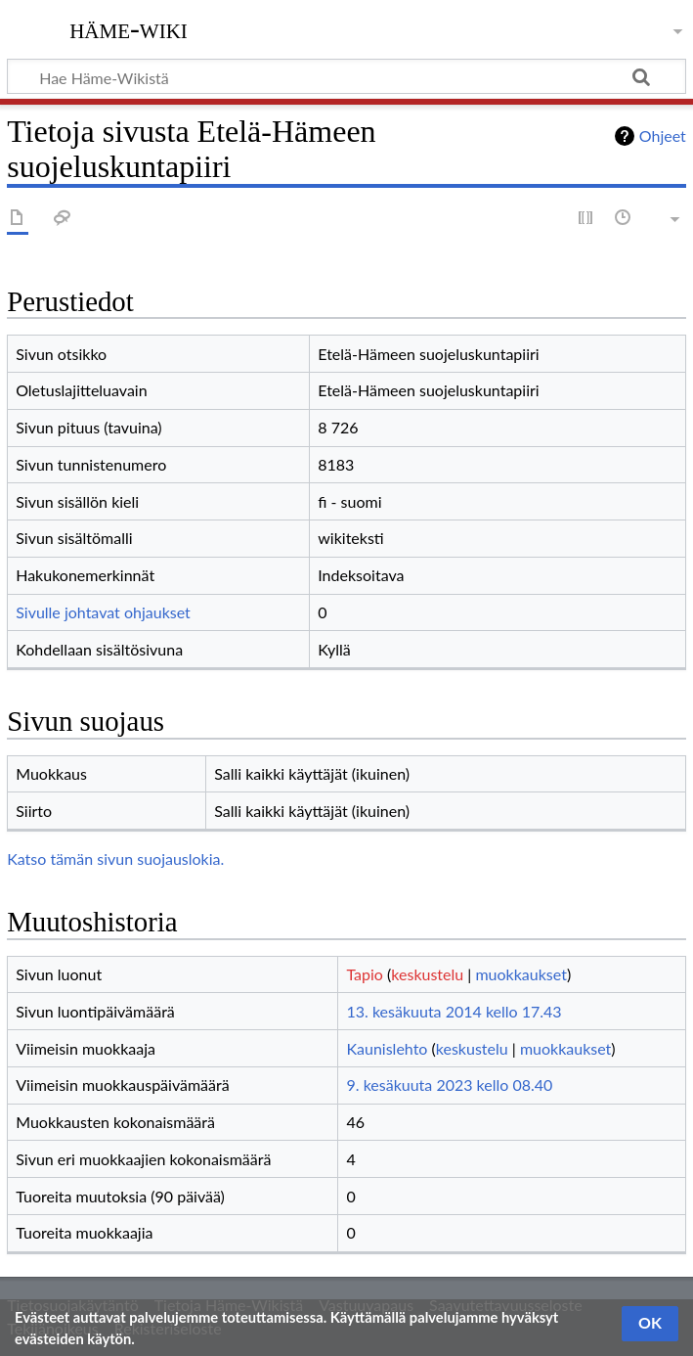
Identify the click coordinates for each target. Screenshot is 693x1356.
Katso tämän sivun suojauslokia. (115, 858)
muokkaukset (520, 974)
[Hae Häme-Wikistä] (346, 76)
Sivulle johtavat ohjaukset (103, 612)
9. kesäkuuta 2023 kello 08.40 (449, 1084)
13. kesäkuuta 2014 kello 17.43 (453, 1011)
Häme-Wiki (128, 28)
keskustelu (427, 974)
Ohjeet (662, 135)
